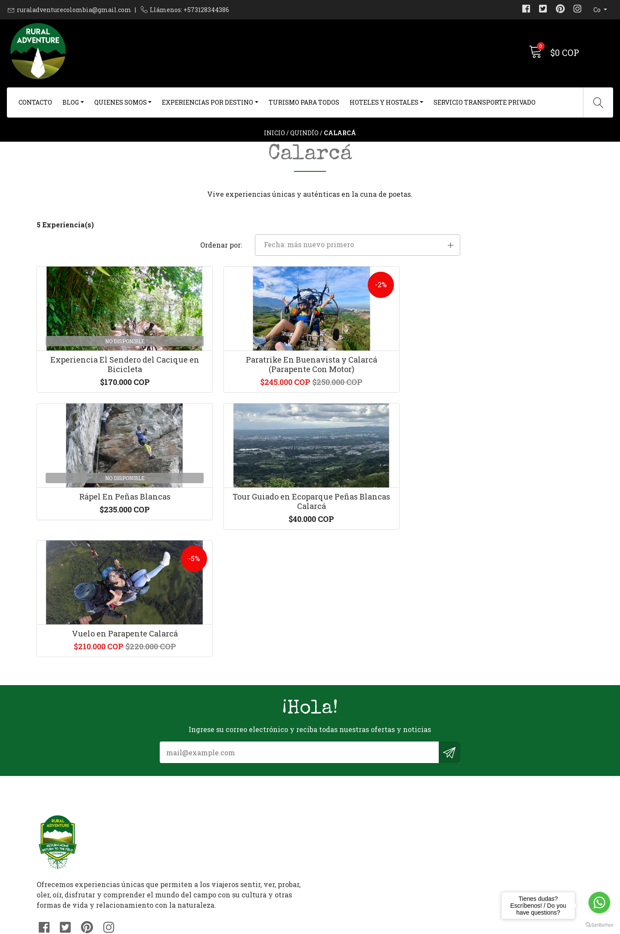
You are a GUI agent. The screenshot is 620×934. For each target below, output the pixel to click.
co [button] (597, 10)
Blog (70, 102)
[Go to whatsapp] (599, 902)
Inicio (274, 148)
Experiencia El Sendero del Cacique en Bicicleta (100, 403)
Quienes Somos (120, 102)
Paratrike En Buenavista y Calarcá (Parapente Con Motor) (240, 403)
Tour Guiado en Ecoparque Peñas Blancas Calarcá (520, 403)
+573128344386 (202, 822)
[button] (496, 269)
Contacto (35, 102)
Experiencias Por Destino (207, 102)
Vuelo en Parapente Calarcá (100, 552)
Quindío (304, 148)
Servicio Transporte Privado (485, 102)
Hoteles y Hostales (384, 102)
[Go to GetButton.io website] (599, 925)
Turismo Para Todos (304, 102)
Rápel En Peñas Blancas (380, 398)
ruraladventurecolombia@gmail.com (74, 10)
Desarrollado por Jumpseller (393, 925)
